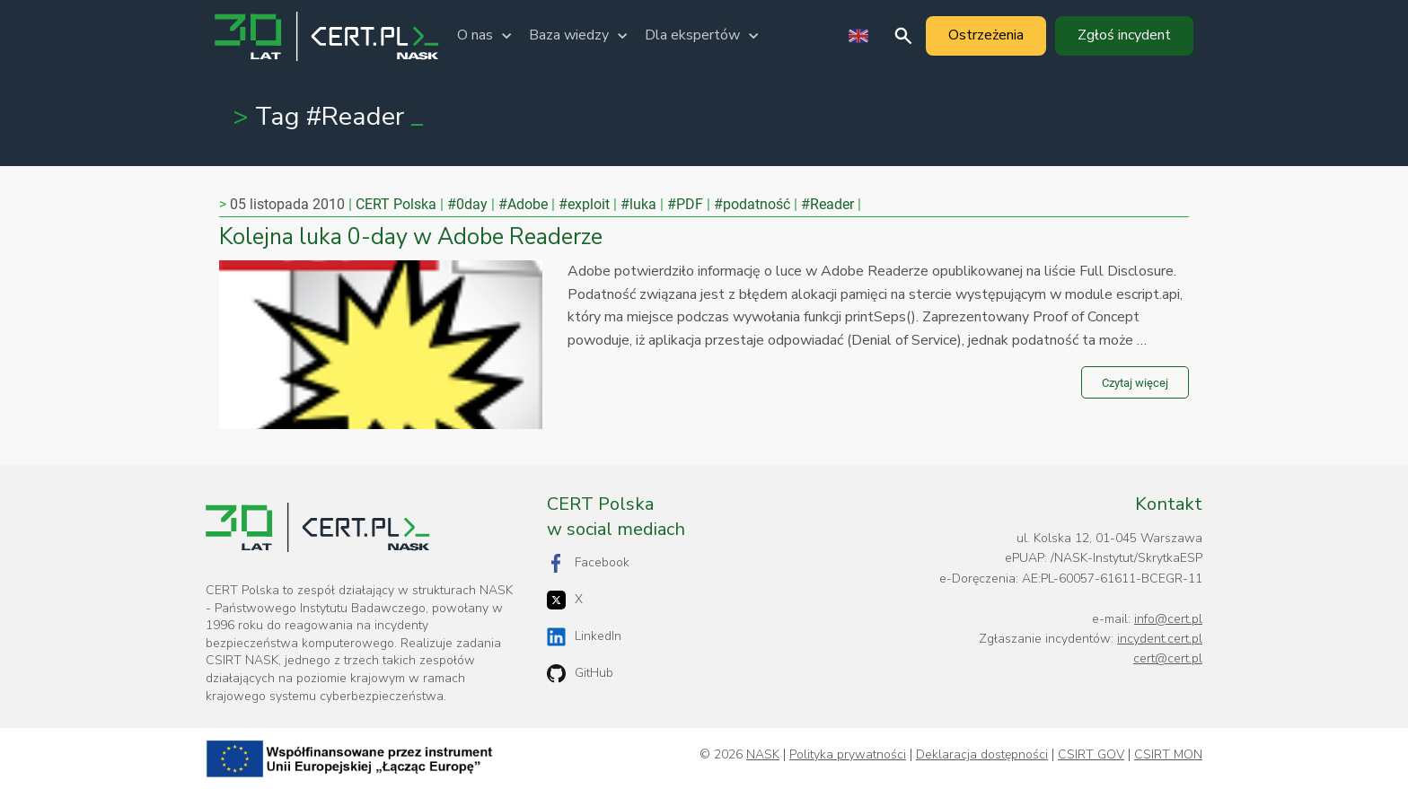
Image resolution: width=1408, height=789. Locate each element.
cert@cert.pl (1167, 658)
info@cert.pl (1168, 618)
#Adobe (523, 204)
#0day (467, 204)
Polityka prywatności (847, 755)
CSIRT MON (1168, 755)
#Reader (827, 204)
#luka (638, 204)
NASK (762, 755)
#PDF (685, 204)
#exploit (584, 204)
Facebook (588, 563)
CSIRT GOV (1091, 755)
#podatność (752, 204)
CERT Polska (396, 204)
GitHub (580, 673)
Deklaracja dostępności (982, 755)
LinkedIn (584, 636)
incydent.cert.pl (1159, 638)
